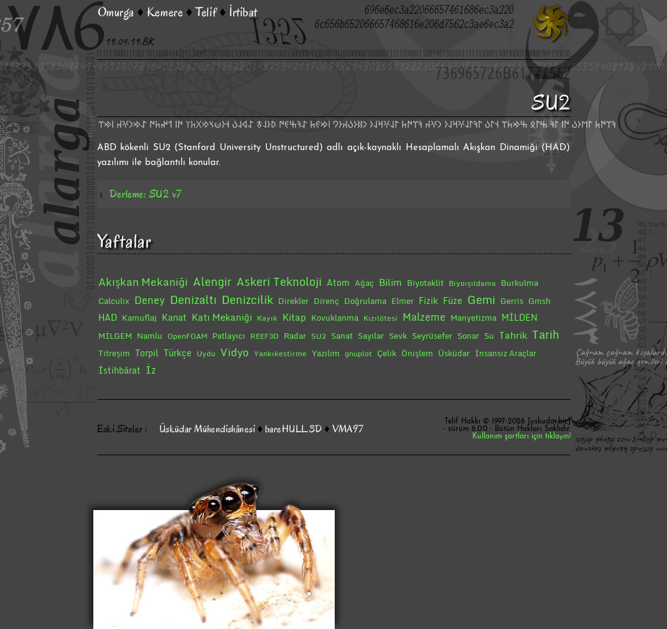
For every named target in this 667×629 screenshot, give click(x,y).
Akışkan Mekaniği (143, 281)
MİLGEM (115, 336)
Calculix (113, 301)
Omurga (116, 12)
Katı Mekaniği (222, 317)
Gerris (511, 301)
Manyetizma (473, 317)
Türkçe (178, 353)
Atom (338, 282)
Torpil (147, 353)
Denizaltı (193, 299)
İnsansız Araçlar (505, 353)
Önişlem (417, 353)
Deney (149, 300)
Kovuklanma (334, 317)
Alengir (212, 281)
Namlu (149, 336)
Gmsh (539, 301)
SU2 (318, 336)
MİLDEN (519, 317)
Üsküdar (454, 353)
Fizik (428, 300)
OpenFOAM (187, 336)
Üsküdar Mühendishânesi (207, 429)
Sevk (398, 336)
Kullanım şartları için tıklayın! (521, 436)
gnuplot (358, 353)
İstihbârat (119, 370)
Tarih (545, 334)
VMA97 (348, 429)
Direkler (293, 301)
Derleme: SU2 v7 (146, 194)
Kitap (294, 317)
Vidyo (234, 352)
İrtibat (243, 12)
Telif (206, 12)
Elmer (402, 301)
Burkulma (519, 283)
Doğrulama (365, 301)
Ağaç (364, 283)
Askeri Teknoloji (279, 281)
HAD (107, 317)
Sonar (468, 336)
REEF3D (264, 336)
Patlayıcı (228, 336)
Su (489, 336)
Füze (452, 300)
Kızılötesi (380, 318)
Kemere (165, 12)
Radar (295, 336)
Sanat (342, 336)
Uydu (206, 353)
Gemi (481, 299)
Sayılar (371, 336)
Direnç (326, 301)
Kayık (267, 318)
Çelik (386, 353)
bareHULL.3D (293, 429)
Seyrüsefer (432, 336)
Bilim (390, 282)
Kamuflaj (139, 317)
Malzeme (424, 317)
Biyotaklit (425, 283)
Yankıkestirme (280, 353)
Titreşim (114, 353)
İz (151, 370)
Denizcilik (247, 299)
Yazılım (326, 353)
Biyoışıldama (472, 283)
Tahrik (513, 335)
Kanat (174, 317)
